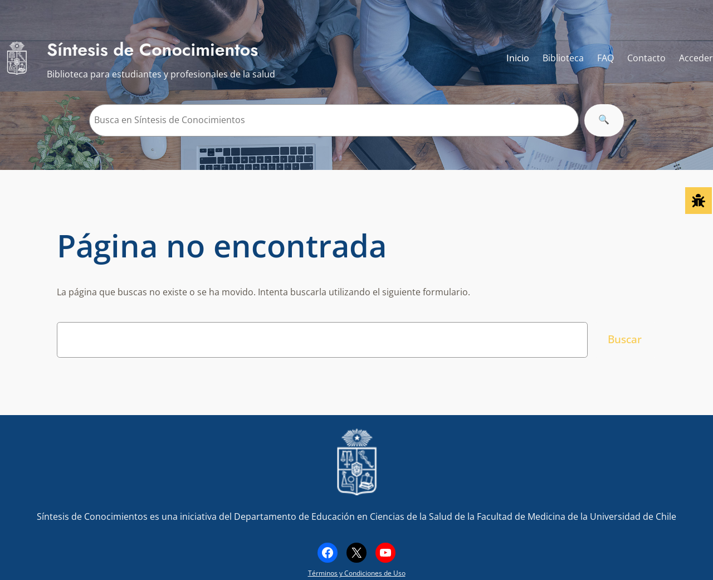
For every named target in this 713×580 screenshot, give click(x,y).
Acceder (696, 58)
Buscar (625, 339)
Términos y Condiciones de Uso (357, 573)
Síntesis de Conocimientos (152, 49)
